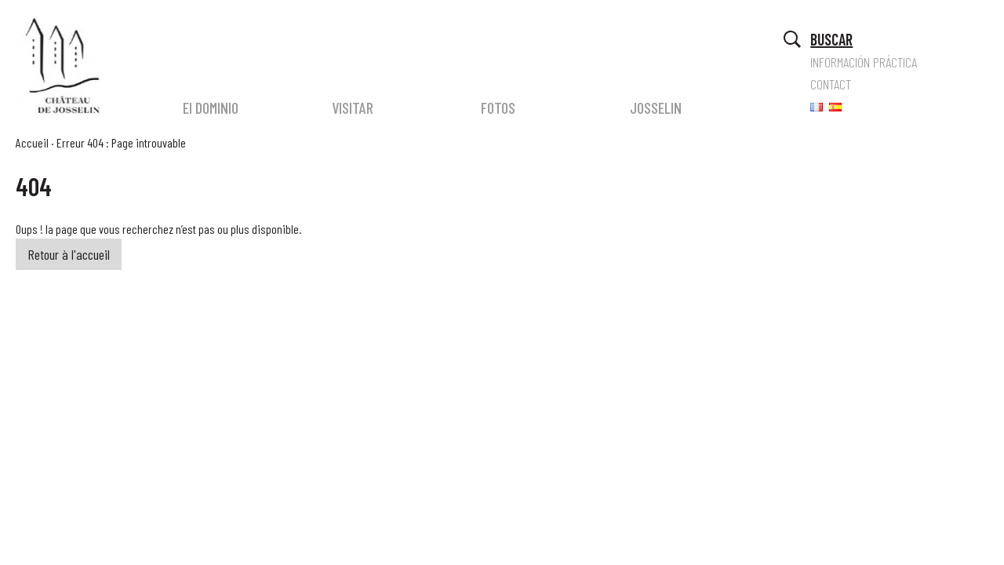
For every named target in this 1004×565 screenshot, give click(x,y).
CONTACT (830, 84)
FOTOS (498, 107)
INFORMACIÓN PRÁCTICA (863, 62)
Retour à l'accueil (68, 254)
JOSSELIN (656, 107)
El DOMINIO (210, 107)
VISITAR (352, 107)
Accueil (32, 142)
